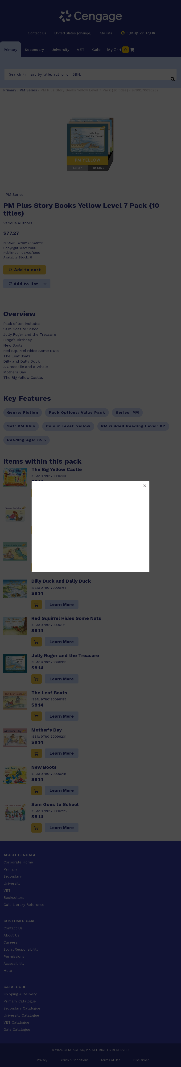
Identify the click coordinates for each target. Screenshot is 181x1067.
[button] (144, 485)
